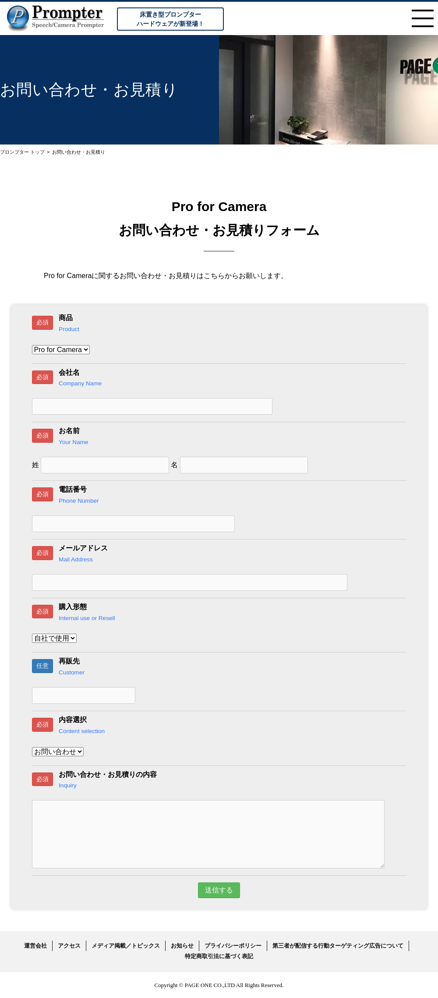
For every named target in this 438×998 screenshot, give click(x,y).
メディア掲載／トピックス (126, 945)
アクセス (69, 945)
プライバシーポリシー (233, 945)
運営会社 (35, 945)
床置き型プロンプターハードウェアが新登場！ (170, 19)
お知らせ (182, 945)
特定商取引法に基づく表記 (219, 956)
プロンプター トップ (22, 152)
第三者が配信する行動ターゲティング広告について (337, 945)
